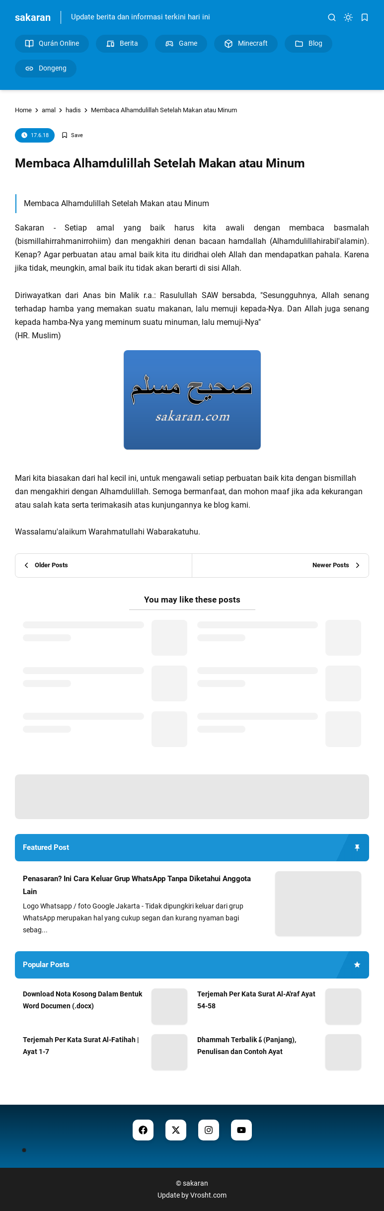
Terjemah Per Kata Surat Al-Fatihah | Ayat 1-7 (81, 1046)
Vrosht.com (208, 1195)
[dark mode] (348, 17)
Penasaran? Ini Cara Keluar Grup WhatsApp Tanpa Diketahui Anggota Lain (137, 885)
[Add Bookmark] (72, 135)
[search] (331, 17)
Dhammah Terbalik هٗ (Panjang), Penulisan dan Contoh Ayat (246, 1046)
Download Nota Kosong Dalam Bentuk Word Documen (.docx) (82, 1000)
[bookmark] (364, 17)
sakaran (33, 17)
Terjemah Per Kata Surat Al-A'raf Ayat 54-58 (256, 1000)
